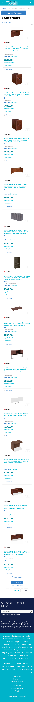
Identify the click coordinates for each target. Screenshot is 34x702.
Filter (31, 24)
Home (4, 8)
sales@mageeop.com (17, 688)
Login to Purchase (13, 13)
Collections (13, 56)
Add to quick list (8, 65)
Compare (7, 69)
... (9, 8)
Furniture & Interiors (18, 8)
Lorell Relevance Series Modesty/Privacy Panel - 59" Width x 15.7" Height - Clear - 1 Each (16, 415)
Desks (30, 8)
